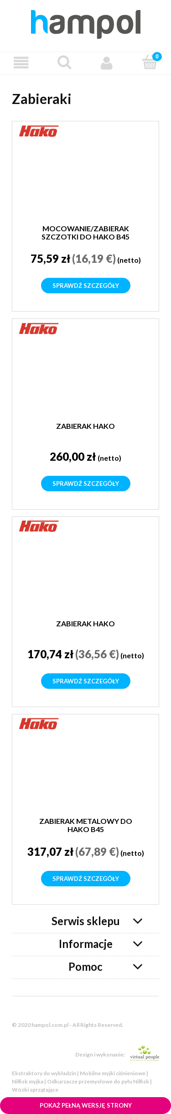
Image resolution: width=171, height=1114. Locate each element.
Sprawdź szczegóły (85, 285)
